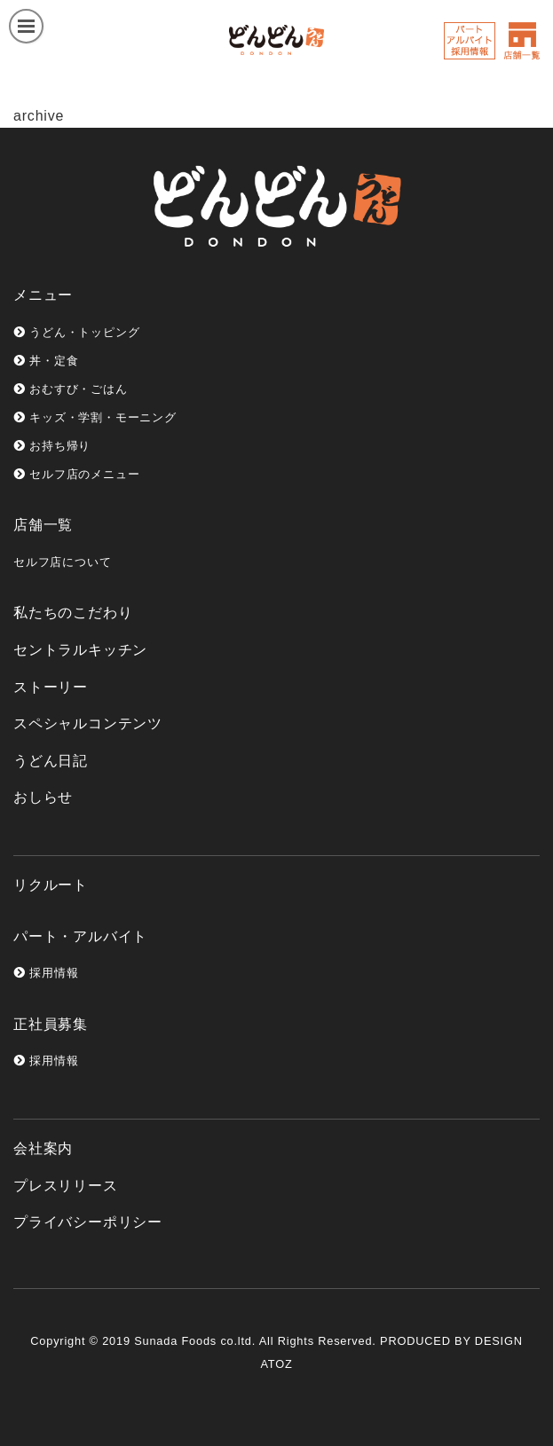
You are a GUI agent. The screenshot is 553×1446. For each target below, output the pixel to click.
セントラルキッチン (80, 649)
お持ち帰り (52, 445)
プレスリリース (65, 1185)
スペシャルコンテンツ (87, 723)
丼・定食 (45, 360)
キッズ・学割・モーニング (95, 417)
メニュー (43, 295)
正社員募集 (50, 1024)
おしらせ (43, 797)
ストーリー (50, 687)
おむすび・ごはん (70, 389)
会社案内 (43, 1148)
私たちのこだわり (72, 612)
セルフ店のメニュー (76, 474)
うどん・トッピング (76, 332)
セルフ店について (62, 562)
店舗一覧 (43, 524)
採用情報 (45, 972)
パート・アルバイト (80, 936)
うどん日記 (50, 760)
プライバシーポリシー (87, 1222)
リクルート (50, 884)
